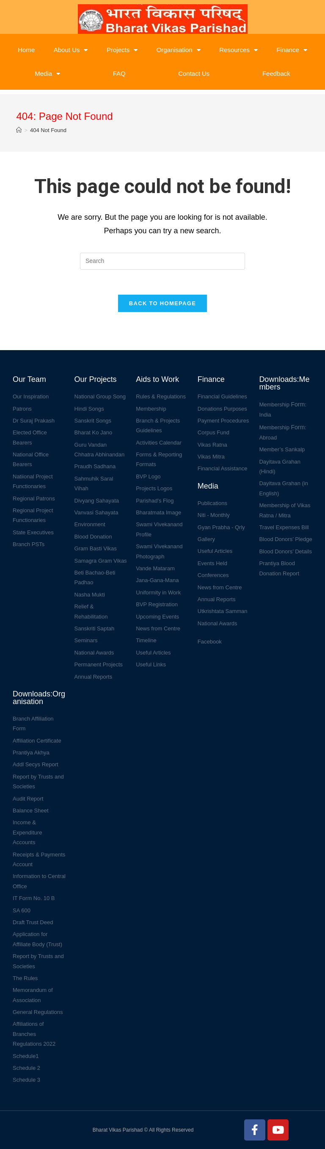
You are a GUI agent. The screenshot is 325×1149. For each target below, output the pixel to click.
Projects (122, 50)
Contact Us (193, 73)
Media (47, 73)
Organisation (179, 50)
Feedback (276, 73)
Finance (291, 50)
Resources (238, 50)
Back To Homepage (162, 304)
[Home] (19, 130)
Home (26, 49)
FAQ (119, 73)
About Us (71, 50)
